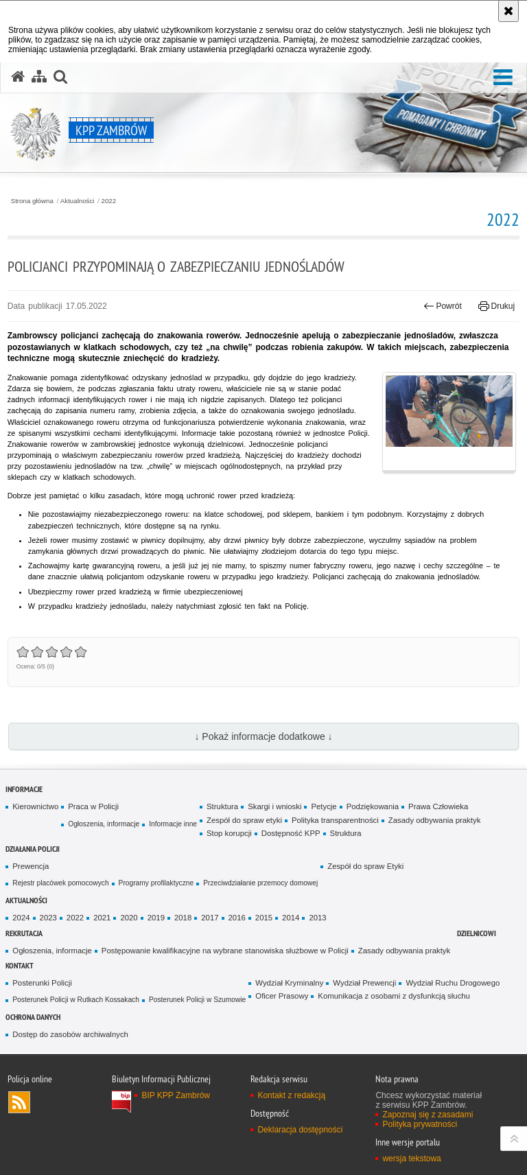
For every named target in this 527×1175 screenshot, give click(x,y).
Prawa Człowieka (438, 806)
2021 (101, 918)
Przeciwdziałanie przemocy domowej (260, 883)
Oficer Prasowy (281, 996)
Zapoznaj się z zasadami (427, 1114)
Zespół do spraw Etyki (365, 866)
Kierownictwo (35, 806)
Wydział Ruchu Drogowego (453, 983)
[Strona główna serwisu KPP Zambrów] (18, 76)
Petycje (323, 806)
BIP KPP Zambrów (175, 1095)
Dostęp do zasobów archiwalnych (70, 1034)
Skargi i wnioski (274, 806)
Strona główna (32, 201)
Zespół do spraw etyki (244, 820)
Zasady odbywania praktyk (434, 820)
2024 (21, 918)
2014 (290, 918)
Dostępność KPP (290, 833)
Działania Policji (32, 849)
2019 (156, 918)
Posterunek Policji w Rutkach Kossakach (75, 999)
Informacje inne (173, 824)
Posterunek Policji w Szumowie (197, 999)
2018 (182, 918)
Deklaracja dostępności (299, 1130)
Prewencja (30, 866)
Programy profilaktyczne (156, 883)
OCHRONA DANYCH (32, 1017)
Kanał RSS (19, 1102)
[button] (503, 78)
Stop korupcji (229, 833)
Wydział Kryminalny (289, 983)
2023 (48, 918)
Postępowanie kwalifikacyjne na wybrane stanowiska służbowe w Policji (225, 950)
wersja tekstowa (411, 1158)
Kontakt (19, 965)
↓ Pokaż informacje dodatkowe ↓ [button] (263, 736)
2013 (317, 918)
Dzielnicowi (476, 933)
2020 (128, 918)
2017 (209, 918)
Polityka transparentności (335, 820)
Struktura (222, 806)
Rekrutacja (24, 933)
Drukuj (496, 306)
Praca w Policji (93, 806)
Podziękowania (373, 806)
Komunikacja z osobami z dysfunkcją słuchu (394, 996)
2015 (263, 918)
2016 (237, 918)
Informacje (24, 789)
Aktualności (77, 201)
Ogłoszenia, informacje (103, 824)
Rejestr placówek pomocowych (60, 883)
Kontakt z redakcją (291, 1095)
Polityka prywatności (419, 1124)
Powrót (442, 306)
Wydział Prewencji (364, 983)
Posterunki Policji (42, 983)
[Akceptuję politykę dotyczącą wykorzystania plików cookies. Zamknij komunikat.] (508, 11)
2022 (109, 201)
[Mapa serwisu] (39, 76)
